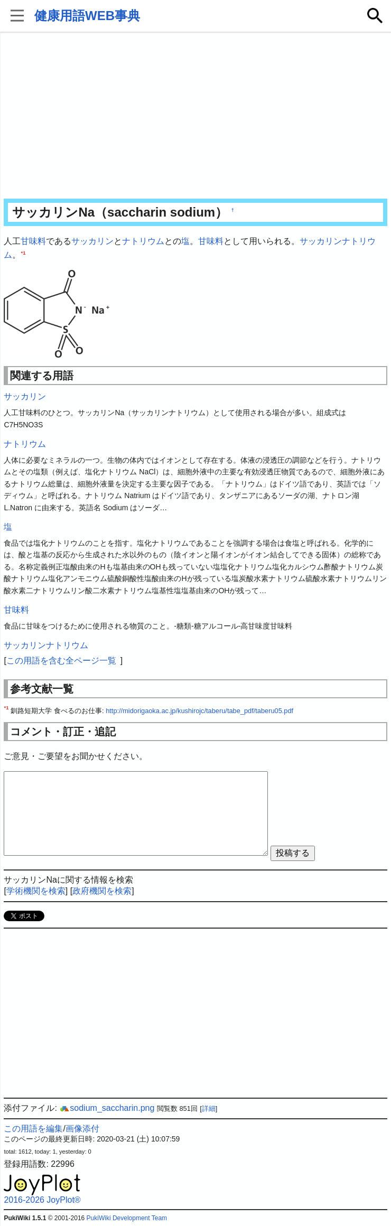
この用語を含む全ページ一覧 (61, 660)
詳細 (209, 1108)
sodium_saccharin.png (106, 1107)
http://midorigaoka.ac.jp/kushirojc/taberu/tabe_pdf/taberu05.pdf (199, 711)
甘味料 (33, 241)
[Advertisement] (195, 116)
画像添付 (82, 1128)
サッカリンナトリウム (46, 645)
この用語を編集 (33, 1128)
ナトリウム (143, 241)
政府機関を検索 (102, 890)
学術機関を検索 (36, 890)
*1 (23, 252)
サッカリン (92, 241)
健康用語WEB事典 (87, 15)
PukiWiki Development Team (127, 1218)
